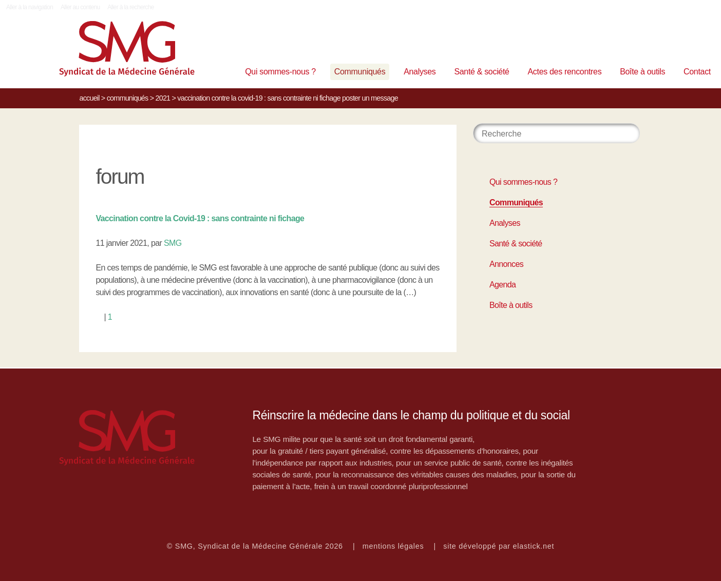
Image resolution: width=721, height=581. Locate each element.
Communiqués (360, 71)
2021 (162, 98)
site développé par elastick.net (498, 546)
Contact (697, 71)
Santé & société (481, 71)
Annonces (506, 264)
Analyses (419, 71)
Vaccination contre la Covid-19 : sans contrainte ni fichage (200, 218)
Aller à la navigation (29, 7)
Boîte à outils (642, 71)
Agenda (502, 284)
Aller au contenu (80, 7)
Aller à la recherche (130, 7)
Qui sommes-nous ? (280, 71)
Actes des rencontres (564, 71)
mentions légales (393, 546)
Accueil (89, 98)
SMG (173, 243)
